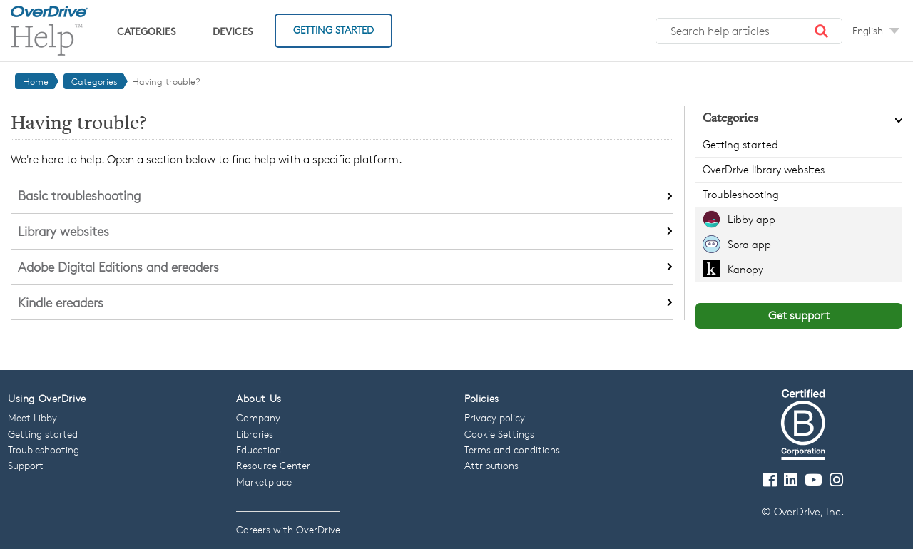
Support (26, 465)
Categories (146, 31)
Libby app (751, 219)
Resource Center (273, 465)
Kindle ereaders (60, 302)
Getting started (740, 144)
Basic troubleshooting (79, 195)
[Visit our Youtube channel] (813, 480)
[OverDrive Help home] (49, 31)
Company (258, 417)
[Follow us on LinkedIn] (790, 480)
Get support (799, 315)
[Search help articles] (749, 31)
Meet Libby (32, 417)
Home (36, 81)
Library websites (63, 231)
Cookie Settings (499, 434)
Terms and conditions (512, 449)
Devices (233, 31)
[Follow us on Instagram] (836, 480)
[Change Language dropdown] (875, 31)
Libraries (254, 434)
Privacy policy (494, 417)
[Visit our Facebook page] (770, 480)
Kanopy (745, 269)
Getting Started (333, 30)
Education (258, 449)
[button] (822, 31)
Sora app (749, 244)
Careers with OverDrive (288, 529)
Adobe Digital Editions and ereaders (118, 266)
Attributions (491, 465)
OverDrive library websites (764, 169)
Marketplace (264, 482)
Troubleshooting (741, 194)
